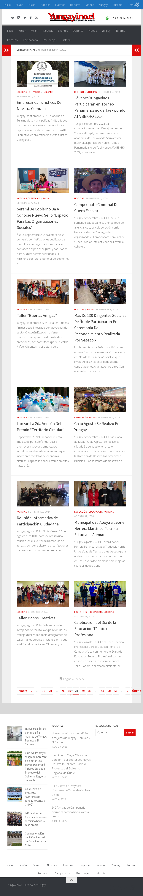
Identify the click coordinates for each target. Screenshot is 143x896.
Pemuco (12, 40)
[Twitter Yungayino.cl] (119, 887)
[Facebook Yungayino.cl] (112, 887)
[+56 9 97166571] (133, 887)
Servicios (35, 92)
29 (83, 691)
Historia (66, 40)
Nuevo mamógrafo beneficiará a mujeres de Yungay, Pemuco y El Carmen (36, 736)
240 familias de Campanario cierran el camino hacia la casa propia (70, 811)
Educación (80, 511)
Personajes (49, 40)
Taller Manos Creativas (36, 618)
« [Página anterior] (31, 691)
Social (47, 198)
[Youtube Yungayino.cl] (126, 887)
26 (62, 691)
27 (69, 691)
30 (89, 691)
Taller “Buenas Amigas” (37, 315)
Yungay (103, 5)
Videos (90, 5)
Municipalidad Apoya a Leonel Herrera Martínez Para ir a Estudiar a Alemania (99, 528)
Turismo (118, 5)
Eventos (60, 5)
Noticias (45, 5)
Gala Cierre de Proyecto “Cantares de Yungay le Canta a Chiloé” (35, 796)
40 (102, 691)
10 (43, 691)
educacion (95, 511)
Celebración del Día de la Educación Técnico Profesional (95, 628)
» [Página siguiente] (127, 691)
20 (50, 691)
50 (109, 691)
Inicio (7, 5)
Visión (31, 5)
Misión (19, 5)
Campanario (30, 40)
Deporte (75, 5)
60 (115, 691)
